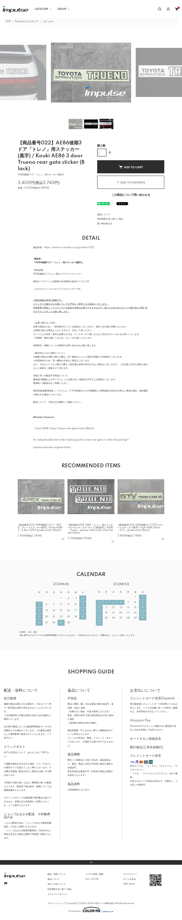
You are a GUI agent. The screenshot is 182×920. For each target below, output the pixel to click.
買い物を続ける (104, 223)
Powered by (91, 909)
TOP (8, 21)
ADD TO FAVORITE (130, 182)
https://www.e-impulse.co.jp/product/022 (69, 247)
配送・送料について (57, 874)
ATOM (94, 879)
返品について (103, 214)
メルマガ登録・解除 (94, 874)
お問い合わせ (129, 884)
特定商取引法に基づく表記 (110, 219)
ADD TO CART (130, 167)
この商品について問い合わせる (130, 195)
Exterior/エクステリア (26, 21)
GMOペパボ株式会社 (104, 903)
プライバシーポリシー (58, 894)
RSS (87, 879)
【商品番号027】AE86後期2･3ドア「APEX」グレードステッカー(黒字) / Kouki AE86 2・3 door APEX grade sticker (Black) (40, 527)
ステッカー (48, 21)
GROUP (61, 9)
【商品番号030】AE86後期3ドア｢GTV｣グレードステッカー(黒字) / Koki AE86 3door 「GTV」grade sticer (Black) (140, 527)
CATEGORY (41, 9)
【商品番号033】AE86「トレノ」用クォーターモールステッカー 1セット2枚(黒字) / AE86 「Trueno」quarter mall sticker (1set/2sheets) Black (90, 529)
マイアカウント (130, 874)
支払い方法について (57, 884)
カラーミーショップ (57, 903)
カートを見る (129, 879)
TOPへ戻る (91, 862)
